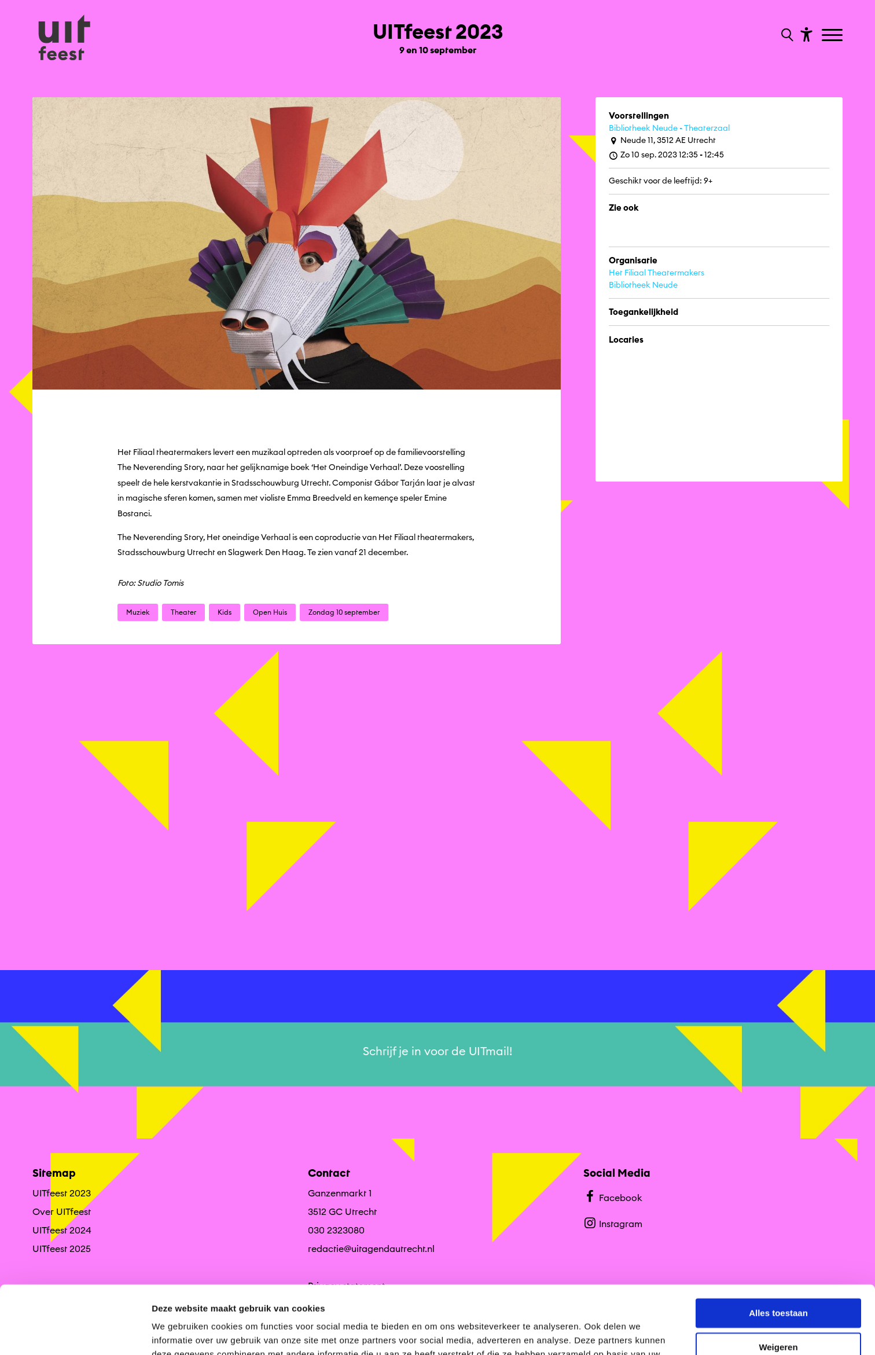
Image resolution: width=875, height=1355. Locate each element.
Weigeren (778, 1279)
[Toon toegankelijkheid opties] (805, 33)
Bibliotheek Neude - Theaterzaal (669, 128)
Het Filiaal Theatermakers (656, 272)
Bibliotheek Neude (643, 285)
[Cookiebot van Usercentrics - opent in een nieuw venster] (75, 1332)
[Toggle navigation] (833, 35)
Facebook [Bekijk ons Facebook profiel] (612, 1196)
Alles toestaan (778, 1245)
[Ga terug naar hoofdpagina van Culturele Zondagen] (64, 39)
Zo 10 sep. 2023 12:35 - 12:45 (666, 155)
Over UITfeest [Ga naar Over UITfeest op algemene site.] (61, 1211)
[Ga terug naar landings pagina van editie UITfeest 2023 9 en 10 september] (438, 34)
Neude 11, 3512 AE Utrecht (662, 140)
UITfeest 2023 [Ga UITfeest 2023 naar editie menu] (61, 1193)
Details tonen (179, 1332)
